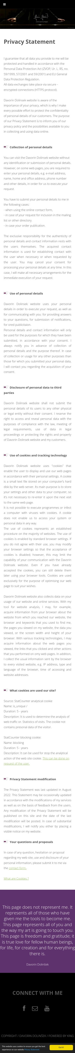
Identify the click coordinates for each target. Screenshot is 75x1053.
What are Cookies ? (16, 878)
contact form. (17, 868)
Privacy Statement (31, 1049)
